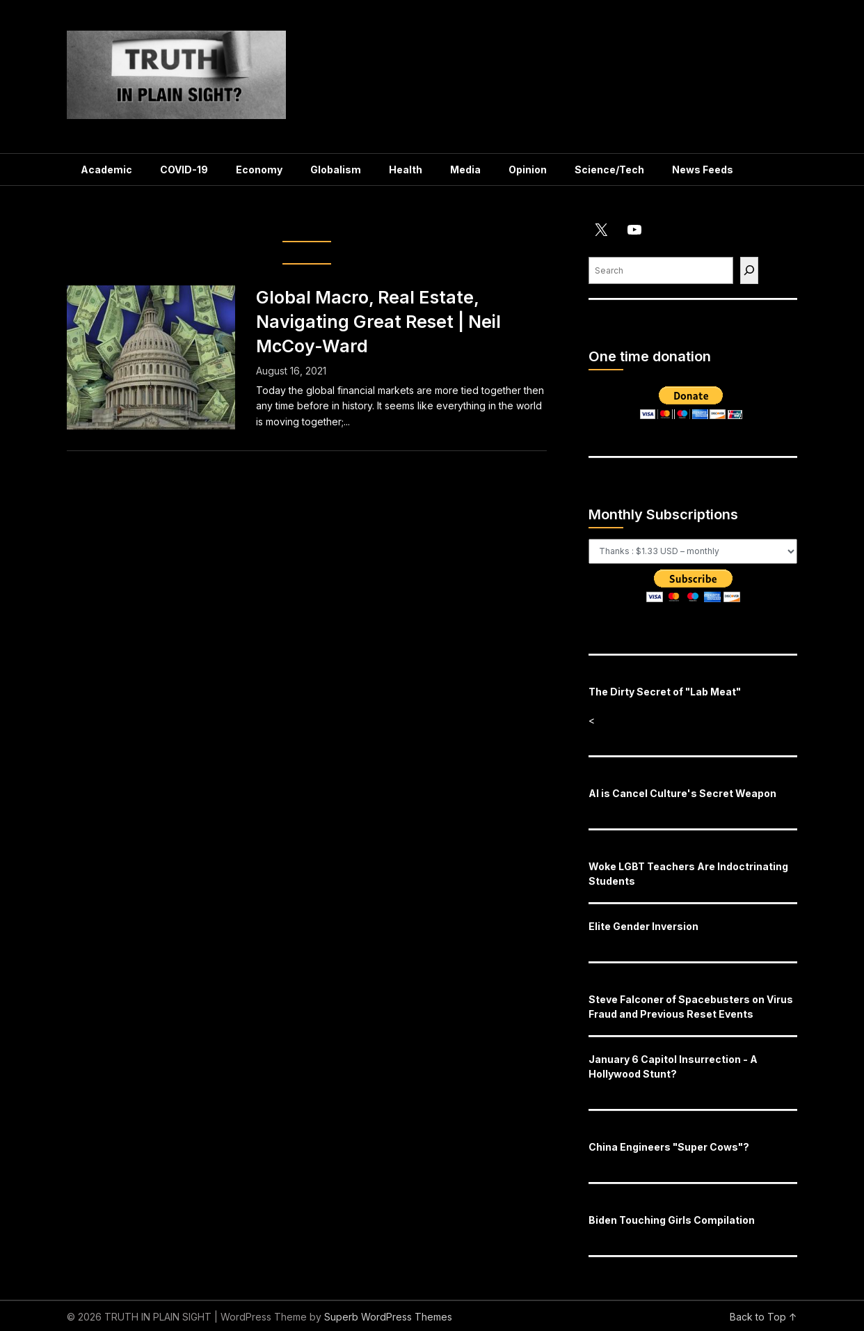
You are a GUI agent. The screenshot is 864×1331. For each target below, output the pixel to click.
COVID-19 (184, 169)
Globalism (335, 169)
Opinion (528, 169)
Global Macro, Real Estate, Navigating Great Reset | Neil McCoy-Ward (378, 321)
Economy (259, 169)
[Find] (749, 270)
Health (405, 169)
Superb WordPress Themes (388, 1317)
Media (465, 169)
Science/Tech (609, 169)
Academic (106, 169)
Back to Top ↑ (763, 1317)
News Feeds (702, 169)
